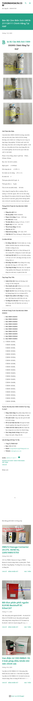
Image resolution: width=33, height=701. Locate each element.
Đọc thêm (27, 571)
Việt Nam (5, 462)
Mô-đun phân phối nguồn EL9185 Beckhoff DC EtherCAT (15, 605)
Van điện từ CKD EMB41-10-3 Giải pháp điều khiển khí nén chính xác (16, 661)
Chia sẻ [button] (4, 464)
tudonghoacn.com (16, 451)
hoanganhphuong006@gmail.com (19, 448)
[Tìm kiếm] (26, 3)
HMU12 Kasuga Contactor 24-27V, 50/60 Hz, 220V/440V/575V (15, 549)
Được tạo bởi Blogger (16, 696)
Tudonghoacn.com (12, 4)
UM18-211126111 (11, 458)
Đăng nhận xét (13, 571)
